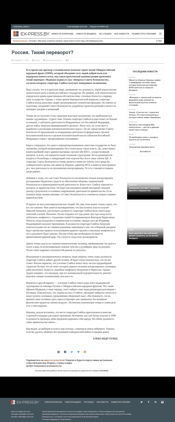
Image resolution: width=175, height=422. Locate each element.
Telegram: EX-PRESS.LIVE (99, 27)
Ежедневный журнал (53, 60)
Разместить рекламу (144, 34)
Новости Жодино (86, 34)
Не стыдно (105, 34)
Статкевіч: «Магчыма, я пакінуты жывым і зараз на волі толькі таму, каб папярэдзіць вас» (65, 41)
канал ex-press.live (53, 360)
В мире (37, 60)
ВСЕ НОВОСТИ (145, 152)
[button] (58, 352)
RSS (160, 41)
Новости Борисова (62, 34)
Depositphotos (66, 419)
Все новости (121, 34)
